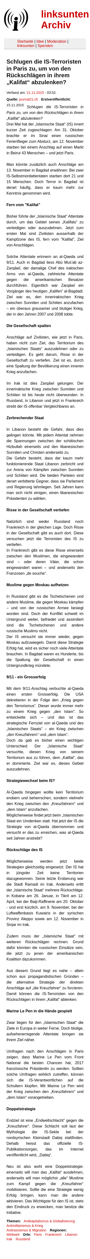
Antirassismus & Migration (26, 1230)
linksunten (25, 46)
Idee (40, 41)
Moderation (56, 41)
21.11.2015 (35, 93)
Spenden (45, 46)
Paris (38, 1234)
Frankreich (53, 1234)
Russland (23, 1239)
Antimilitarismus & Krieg (24, 1226)
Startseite (25, 41)
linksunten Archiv (65, 19)
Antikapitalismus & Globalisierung (49, 1221)
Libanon (71, 1234)
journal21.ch (28, 99)
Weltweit (12, 1234)
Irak (9, 1239)
